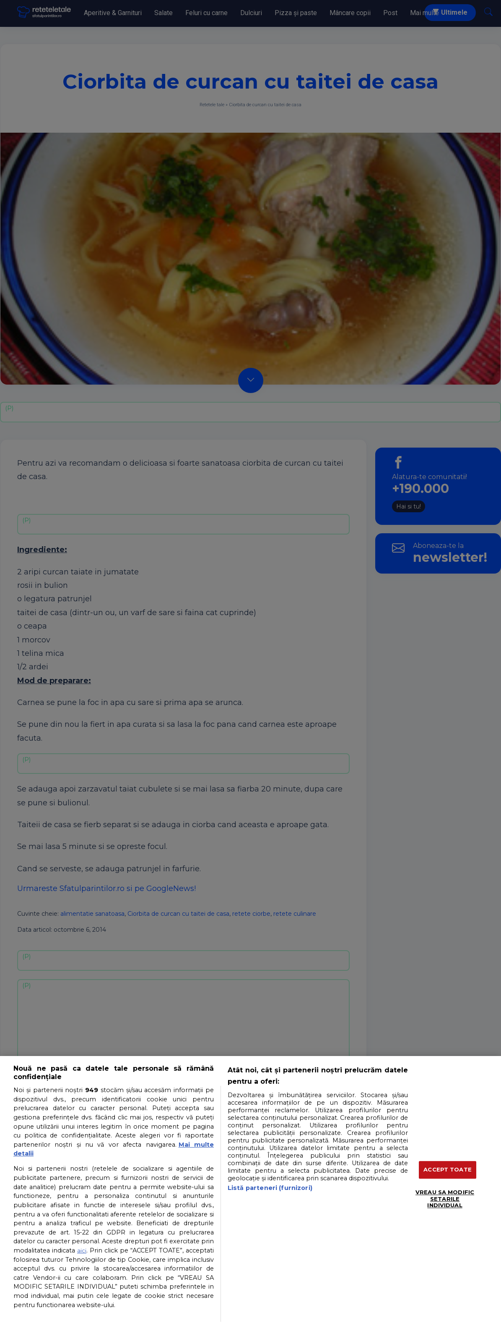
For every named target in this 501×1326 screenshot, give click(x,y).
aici (81, 1250)
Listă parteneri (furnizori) (270, 1188)
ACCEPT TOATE (447, 1169)
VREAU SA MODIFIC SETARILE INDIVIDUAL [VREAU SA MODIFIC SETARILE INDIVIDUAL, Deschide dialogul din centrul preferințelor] (444, 1198)
